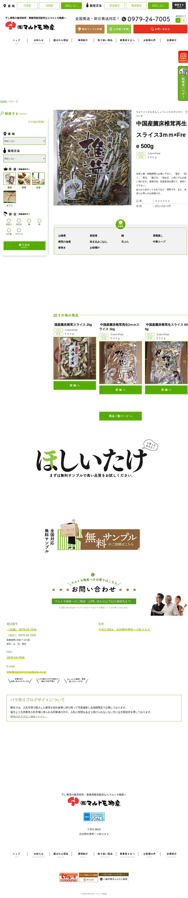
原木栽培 (114, 5)
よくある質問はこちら (94, 737)
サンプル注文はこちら (20, 687)
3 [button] (72, 401)
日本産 (27, 5)
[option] (74, 356)
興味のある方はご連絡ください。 (29, 716)
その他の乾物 (36, 121)
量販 (10, 179)
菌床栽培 (136, 5)
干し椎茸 (12, 121)
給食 (38, 179)
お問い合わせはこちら (76, 687)
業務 (24, 179)
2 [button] (64, 401)
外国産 (49, 5)
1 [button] (55, 401)
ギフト (10, 197)
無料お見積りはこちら (48, 687)
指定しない (71, 5)
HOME (3, 101)
